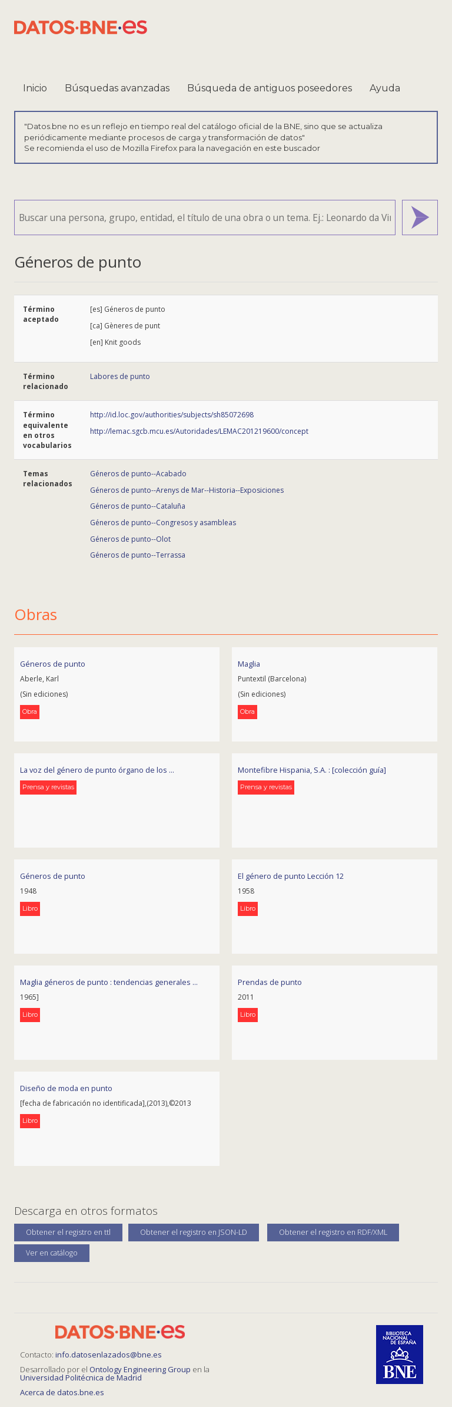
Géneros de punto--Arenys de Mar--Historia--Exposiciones (187, 490)
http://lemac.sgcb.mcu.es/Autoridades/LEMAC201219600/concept (199, 431)
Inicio (35, 88)
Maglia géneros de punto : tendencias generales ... (109, 982)
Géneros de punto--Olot (130, 539)
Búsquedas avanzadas (117, 88)
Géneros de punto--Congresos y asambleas (163, 523)
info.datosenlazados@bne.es (108, 1354)
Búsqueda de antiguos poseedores (269, 88)
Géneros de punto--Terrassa (137, 555)
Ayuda (385, 88)
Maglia (249, 663)
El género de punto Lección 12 (291, 876)
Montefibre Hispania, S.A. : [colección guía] (312, 770)
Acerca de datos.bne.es (62, 1392)
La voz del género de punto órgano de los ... (97, 770)
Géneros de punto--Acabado (138, 474)
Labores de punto (120, 376)
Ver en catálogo (52, 1253)
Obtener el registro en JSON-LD (193, 1232)
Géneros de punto (52, 663)
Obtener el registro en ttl (68, 1232)
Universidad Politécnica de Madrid (81, 1377)
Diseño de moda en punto (66, 1088)
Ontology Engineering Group (140, 1369)
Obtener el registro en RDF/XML (333, 1232)
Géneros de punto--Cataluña (137, 506)
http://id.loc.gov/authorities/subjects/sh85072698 (172, 415)
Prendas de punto (270, 982)
